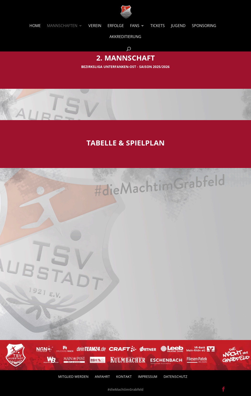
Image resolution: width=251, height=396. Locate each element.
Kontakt (124, 376)
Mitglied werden (73, 376)
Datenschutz (175, 376)
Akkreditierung (125, 37)
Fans (134, 26)
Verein (94, 26)
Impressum (147, 376)
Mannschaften (62, 26)
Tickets (157, 26)
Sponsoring (204, 26)
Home (35, 26)
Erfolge (116, 26)
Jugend (178, 26)
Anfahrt (102, 376)
